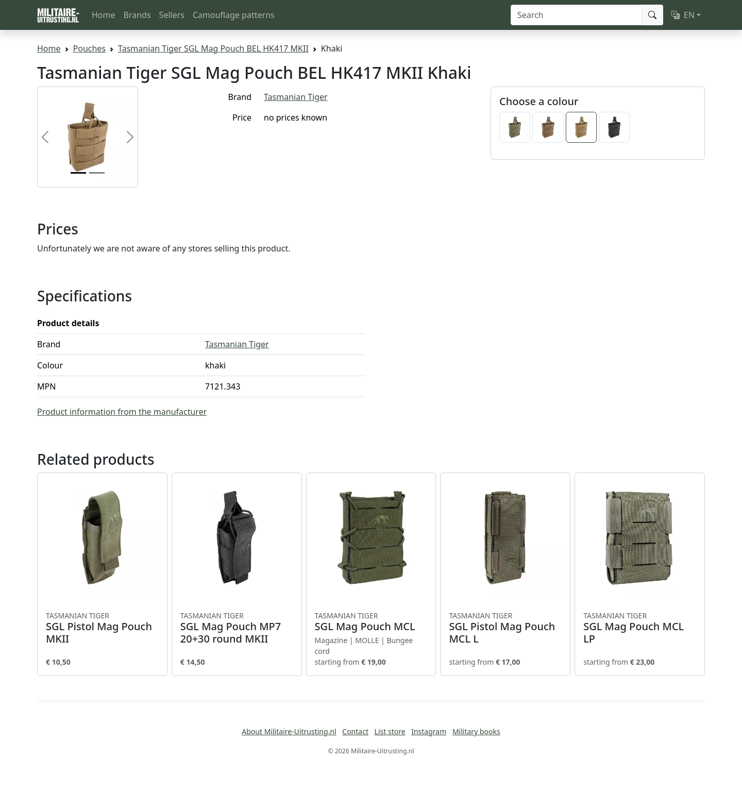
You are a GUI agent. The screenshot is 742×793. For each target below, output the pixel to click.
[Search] (576, 15)
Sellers (171, 15)
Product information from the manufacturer (122, 411)
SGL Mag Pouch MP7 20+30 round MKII (236, 628)
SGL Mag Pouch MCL (371, 622)
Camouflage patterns (234, 15)
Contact (355, 731)
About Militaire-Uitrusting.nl (289, 731)
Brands (137, 15)
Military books (476, 731)
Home (103, 15)
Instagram (428, 731)
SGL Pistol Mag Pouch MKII (102, 628)
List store (390, 731)
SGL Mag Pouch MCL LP (639, 628)
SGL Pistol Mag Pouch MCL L (505, 628)
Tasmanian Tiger (296, 97)
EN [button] (683, 15)
